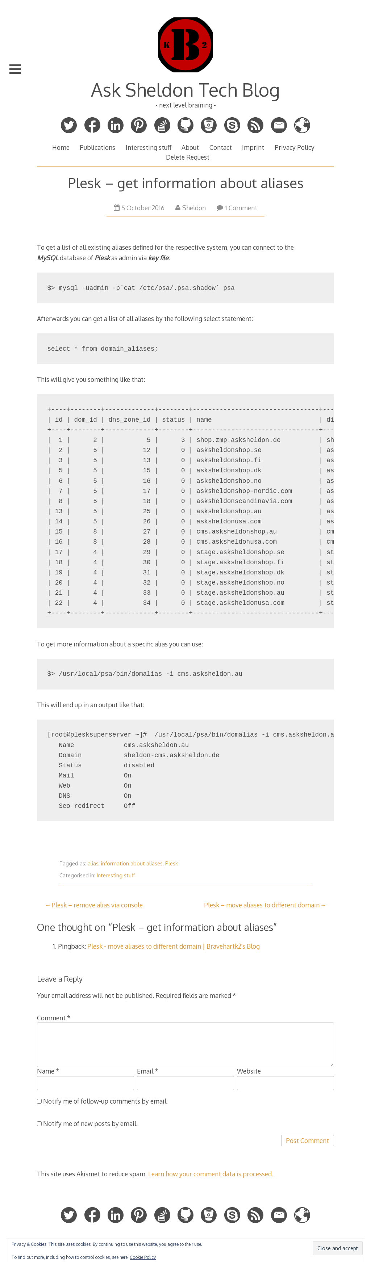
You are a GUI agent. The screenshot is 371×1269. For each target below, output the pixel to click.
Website (249, 1071)
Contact (220, 147)
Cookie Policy (143, 1257)
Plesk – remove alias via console (97, 905)
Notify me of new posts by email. (90, 1123)
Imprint (253, 147)
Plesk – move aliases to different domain (262, 905)
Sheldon (190, 208)
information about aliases (132, 863)
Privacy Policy (294, 147)
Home (61, 147)
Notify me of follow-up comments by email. (105, 1101)
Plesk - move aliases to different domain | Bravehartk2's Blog (173, 946)
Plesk (171, 863)
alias (93, 863)
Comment (54, 1018)
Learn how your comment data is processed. (210, 1174)
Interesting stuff (148, 147)
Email (147, 1071)
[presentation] (92, 1149)
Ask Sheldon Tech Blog (185, 89)
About (190, 147)
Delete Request (187, 157)
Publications (97, 147)
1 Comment (237, 208)
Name (48, 1071)
